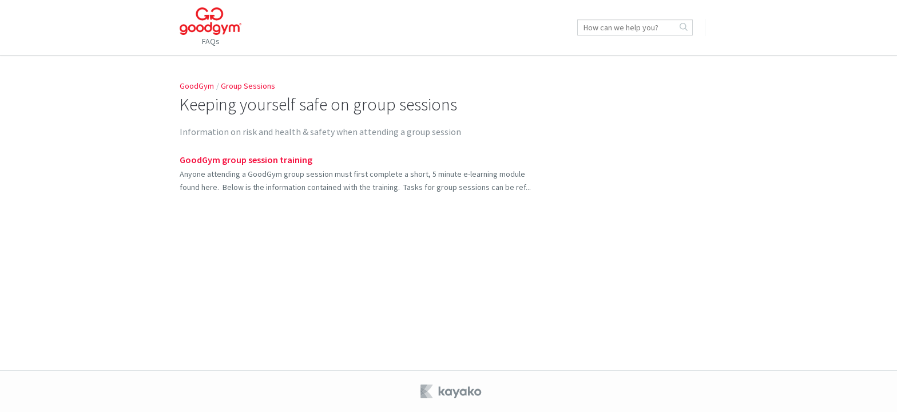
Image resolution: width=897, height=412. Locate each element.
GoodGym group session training (246, 159)
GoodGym (197, 86)
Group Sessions (248, 86)
